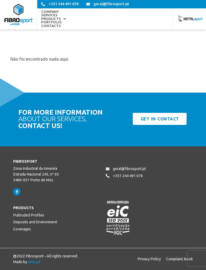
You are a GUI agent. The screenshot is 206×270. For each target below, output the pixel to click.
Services (72, 19)
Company (50, 19)
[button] (98, 19)
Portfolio (125, 19)
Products (98, 19)
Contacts (151, 19)
